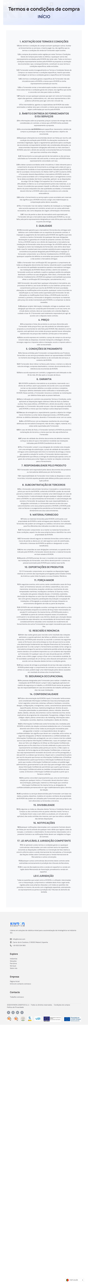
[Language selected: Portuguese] (74, 1280)
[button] (51, 4)
